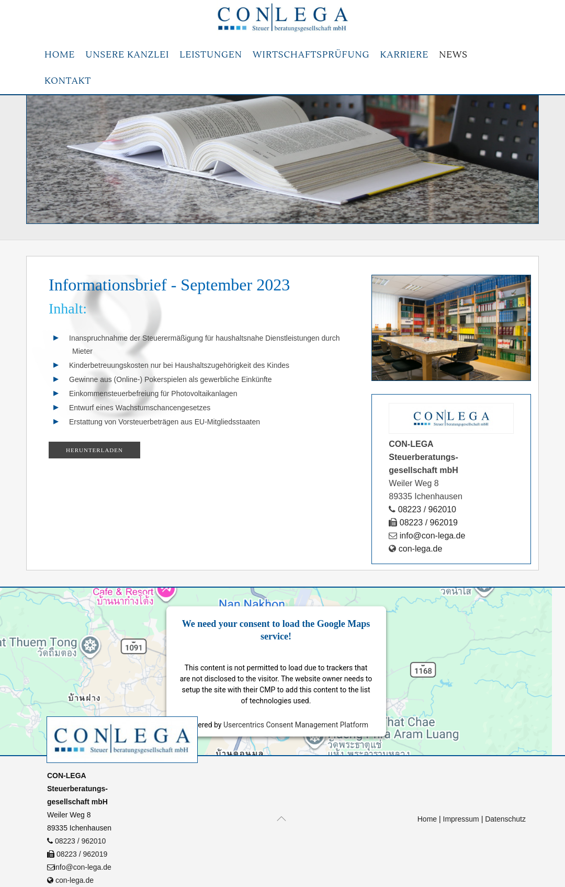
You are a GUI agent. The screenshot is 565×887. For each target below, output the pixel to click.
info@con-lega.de (81, 867)
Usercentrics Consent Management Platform (295, 725)
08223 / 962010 (80, 841)
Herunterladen (94, 450)
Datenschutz (505, 819)
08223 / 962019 (81, 854)
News (453, 55)
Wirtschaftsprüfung (311, 55)
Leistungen (210, 55)
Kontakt (67, 81)
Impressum (461, 819)
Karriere (404, 55)
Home (59, 55)
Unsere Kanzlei (127, 55)
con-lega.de (73, 880)
